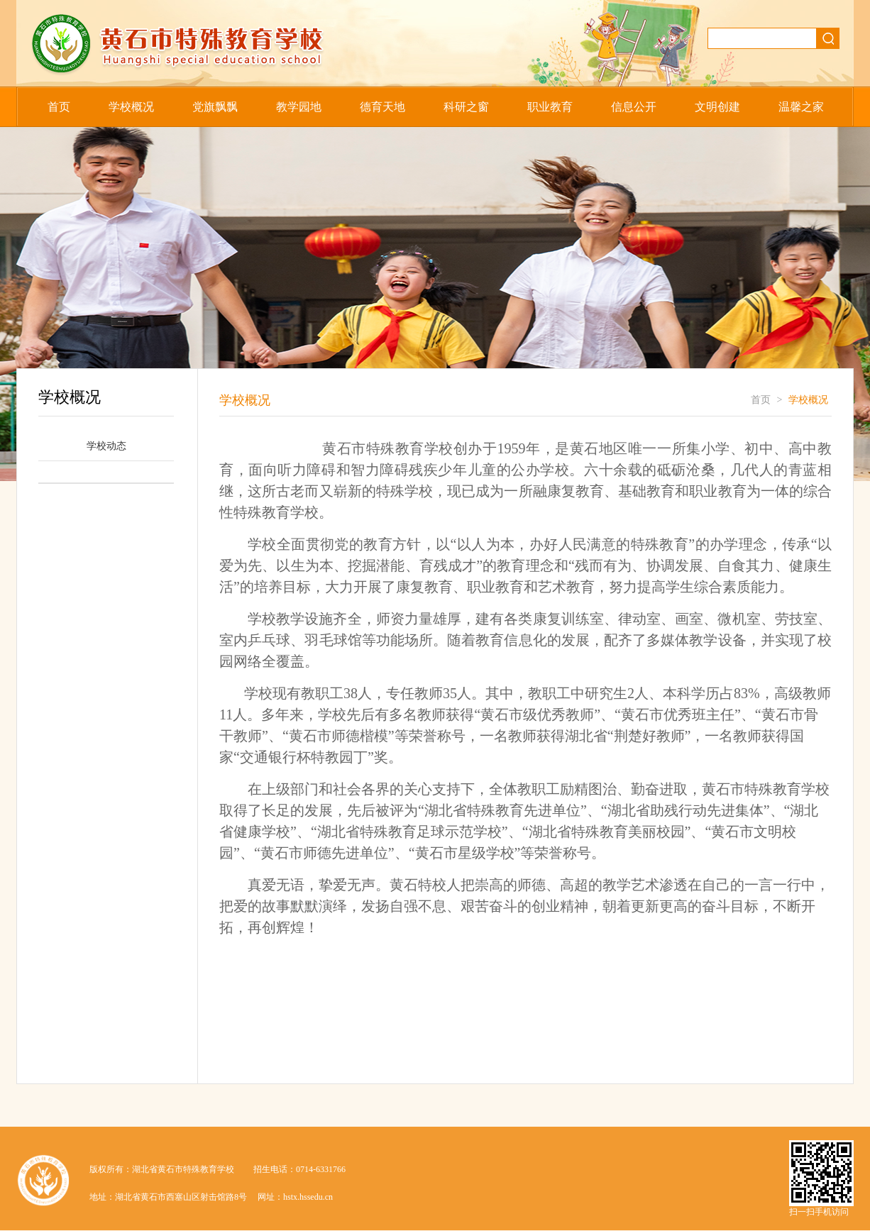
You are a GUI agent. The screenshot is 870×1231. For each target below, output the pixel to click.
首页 (59, 107)
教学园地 (298, 107)
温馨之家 (801, 107)
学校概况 (131, 107)
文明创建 (717, 107)
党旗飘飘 (215, 107)
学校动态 (106, 446)
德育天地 (382, 107)
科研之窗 (466, 107)
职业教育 (550, 107)
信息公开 (633, 107)
